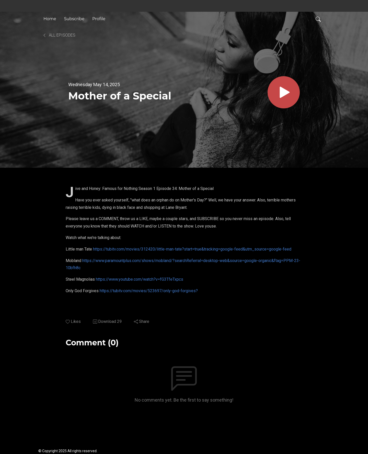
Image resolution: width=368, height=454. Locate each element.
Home (49, 18)
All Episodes (58, 35)
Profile (98, 18)
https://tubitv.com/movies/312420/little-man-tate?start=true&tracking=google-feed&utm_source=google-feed (192, 249)
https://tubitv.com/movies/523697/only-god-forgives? (149, 290)
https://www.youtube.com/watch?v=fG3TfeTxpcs (139, 279)
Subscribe (74, 18)
